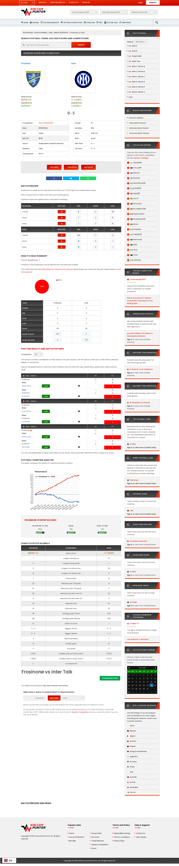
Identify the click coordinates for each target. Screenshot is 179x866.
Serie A (133, 46)
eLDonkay (134, 260)
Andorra (131, 741)
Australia (132, 777)
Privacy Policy (119, 841)
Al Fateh (132, 602)
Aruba (131, 767)
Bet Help (72, 841)
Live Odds (54, 167)
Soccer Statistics (41, 32)
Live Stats (88, 167)
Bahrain (131, 792)
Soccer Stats (96, 833)
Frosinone (25, 63)
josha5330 (134, 188)
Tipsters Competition (72, 22)
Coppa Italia (135, 56)
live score (37, 453)
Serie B (133, 51)
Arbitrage (126, 22)
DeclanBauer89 (136, 219)
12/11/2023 (26, 396)
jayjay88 (133, 193)
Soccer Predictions (76, 837)
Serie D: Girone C (137, 92)
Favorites (71, 167)
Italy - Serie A (29, 376)
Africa (131, 726)
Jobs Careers (141, 837)
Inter (73, 63)
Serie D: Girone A (137, 82)
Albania (131, 731)
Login (140, 2)
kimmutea (134, 203)
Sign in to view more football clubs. (141, 447)
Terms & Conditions (122, 837)
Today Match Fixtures (137, 123)
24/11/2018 (26, 422)
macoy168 (134, 168)
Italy (51, 32)
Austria (131, 782)
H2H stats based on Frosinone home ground (55, 269)
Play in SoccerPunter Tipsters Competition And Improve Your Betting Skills (140, 301)
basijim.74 (133, 623)
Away (36, 260)
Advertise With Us (57, 2)
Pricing (35, 22)
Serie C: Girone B (137, 71)
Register (152, 2)
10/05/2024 (26, 386)
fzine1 (132, 255)
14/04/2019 (26, 411)
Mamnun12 (134, 239)
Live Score (95, 837)
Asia (130, 772)
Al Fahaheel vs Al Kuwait (140, 402)
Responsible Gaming (122, 833)
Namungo (132, 480)
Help (101, 22)
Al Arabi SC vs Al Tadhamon (141, 369)
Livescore (90, 22)
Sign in (129, 339)
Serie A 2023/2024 (61, 32)
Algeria (131, 736)
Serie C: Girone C (137, 76)
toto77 (133, 198)
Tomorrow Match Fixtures (139, 133)
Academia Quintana (137, 541)
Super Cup (134, 61)
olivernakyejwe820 (136, 279)
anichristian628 (136, 183)
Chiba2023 (134, 234)
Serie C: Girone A (137, 66)
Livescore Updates (136, 118)
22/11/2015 (26, 447)
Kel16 (132, 245)
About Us (42, 2)
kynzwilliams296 (136, 209)
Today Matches (97, 841)
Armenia (132, 761)
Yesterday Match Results (139, 128)
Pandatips (134, 229)
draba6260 (134, 162)
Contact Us (73, 2)
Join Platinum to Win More (138, 639)
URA (130, 510)
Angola (131, 746)
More (131, 97)
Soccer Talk (112, 22)
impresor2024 (135, 214)
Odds (46, 386)
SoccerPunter (28, 32)
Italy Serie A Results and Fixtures (55, 685)
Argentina (132, 756)
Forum (93, 848)
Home (26, 22)
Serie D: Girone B (137, 87)
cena (132, 250)
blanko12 (133, 178)
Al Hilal (131, 444)
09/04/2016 (26, 437)
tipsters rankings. (141, 158)
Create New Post (110, 678)
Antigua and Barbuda (137, 751)
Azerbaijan (132, 787)
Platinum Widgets (51, 22)
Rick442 (133, 173)
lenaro (132, 224)
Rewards (86, 2)
